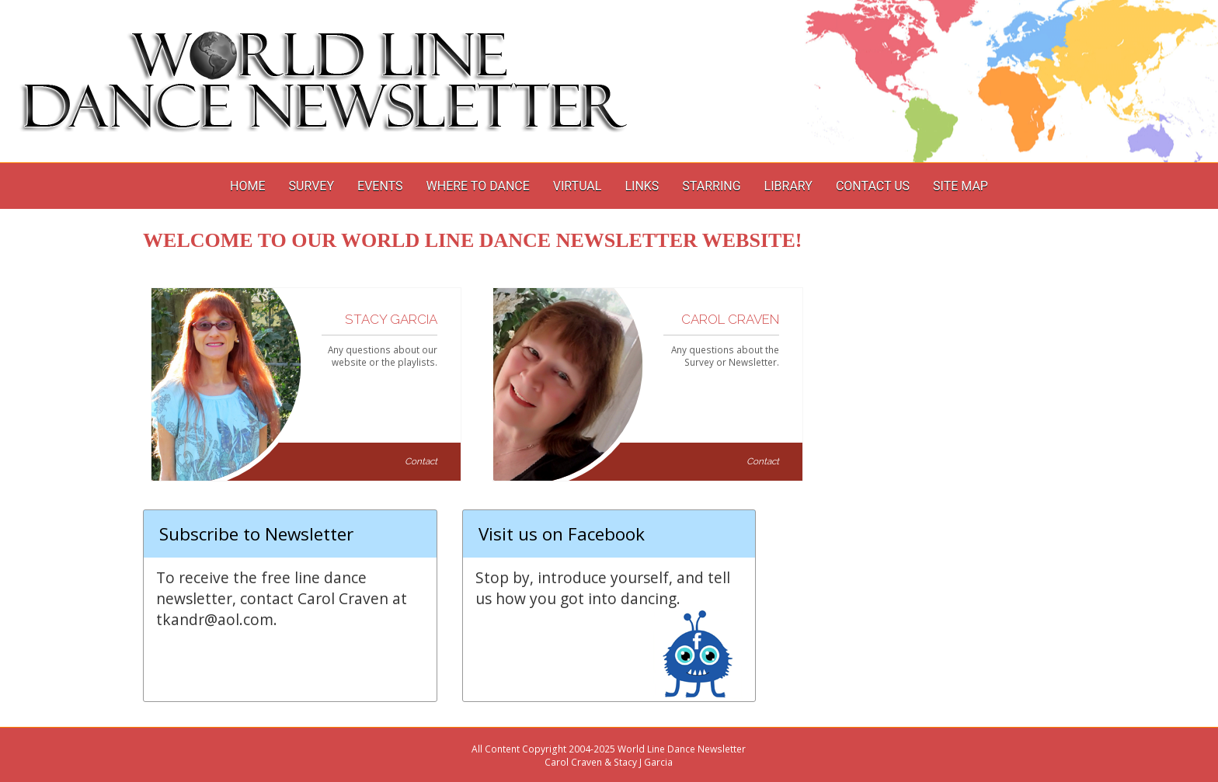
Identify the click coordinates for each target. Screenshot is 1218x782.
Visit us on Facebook (561, 534)
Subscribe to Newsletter (256, 534)
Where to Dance (478, 186)
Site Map (960, 186)
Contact (421, 461)
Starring (711, 186)
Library (788, 186)
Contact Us (873, 186)
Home (247, 186)
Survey (311, 186)
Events (379, 186)
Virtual (577, 186)
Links (642, 186)
